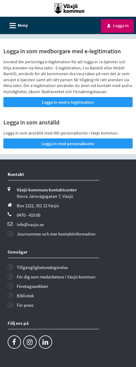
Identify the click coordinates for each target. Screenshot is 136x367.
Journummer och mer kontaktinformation (56, 234)
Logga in (118, 25)
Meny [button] (16, 25)
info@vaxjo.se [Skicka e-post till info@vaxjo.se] (30, 224)
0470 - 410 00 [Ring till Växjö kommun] (28, 215)
